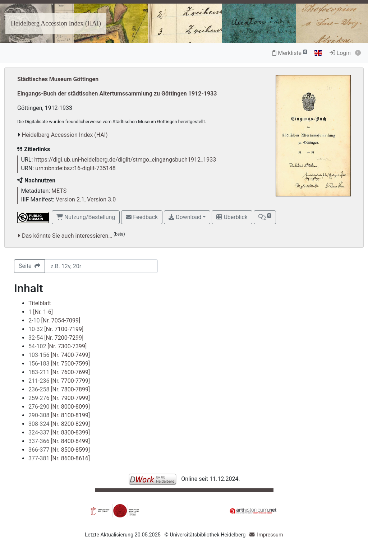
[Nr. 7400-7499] (59, 355)
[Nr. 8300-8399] (59, 432)
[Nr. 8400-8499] (59, 441)
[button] (265, 217)
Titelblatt (39, 303)
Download (185, 217)
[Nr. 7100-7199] (55, 329)
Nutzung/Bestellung (85, 217)
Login (340, 53)
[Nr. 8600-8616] (59, 458)
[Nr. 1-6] (40, 311)
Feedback (142, 217)
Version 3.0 (101, 199)
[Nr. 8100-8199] (59, 415)
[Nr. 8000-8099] (59, 406)
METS (58, 190)
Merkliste (289, 53)
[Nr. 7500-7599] (59, 363)
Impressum (270, 535)
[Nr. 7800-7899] (59, 389)
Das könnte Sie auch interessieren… (67, 235)
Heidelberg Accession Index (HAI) (56, 23)
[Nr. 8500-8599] (59, 449)
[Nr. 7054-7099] (54, 320)
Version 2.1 (70, 199)
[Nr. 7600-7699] (59, 372)
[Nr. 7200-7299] (55, 337)
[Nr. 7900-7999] (59, 398)
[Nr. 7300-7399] (57, 346)
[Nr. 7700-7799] (59, 380)
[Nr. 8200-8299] (59, 423)
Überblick (231, 217)
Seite (29, 265)
